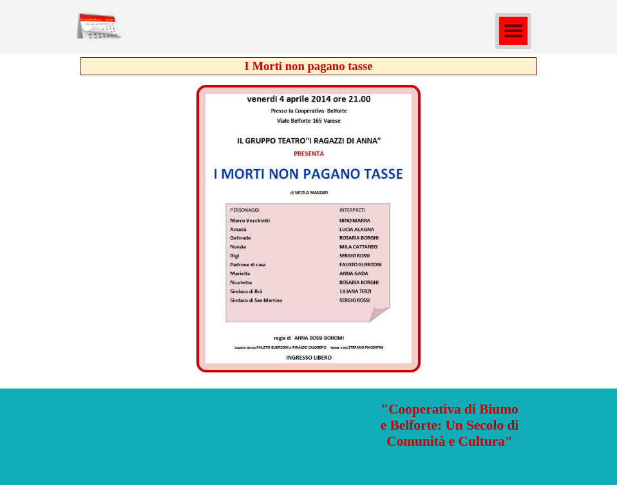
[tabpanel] (449, 425)
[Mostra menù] (513, 31)
